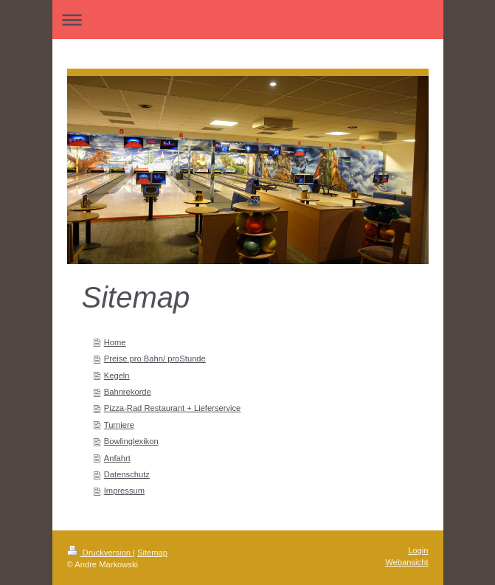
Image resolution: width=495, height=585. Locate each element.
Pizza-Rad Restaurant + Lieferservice (172, 408)
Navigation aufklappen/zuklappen (248, 19)
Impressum (124, 490)
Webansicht (406, 562)
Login (418, 550)
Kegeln (117, 375)
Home (115, 342)
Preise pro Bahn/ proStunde (155, 358)
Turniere (119, 424)
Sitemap (152, 552)
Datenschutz (127, 474)
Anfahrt (117, 458)
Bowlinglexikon (131, 441)
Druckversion (100, 552)
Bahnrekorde (127, 391)
